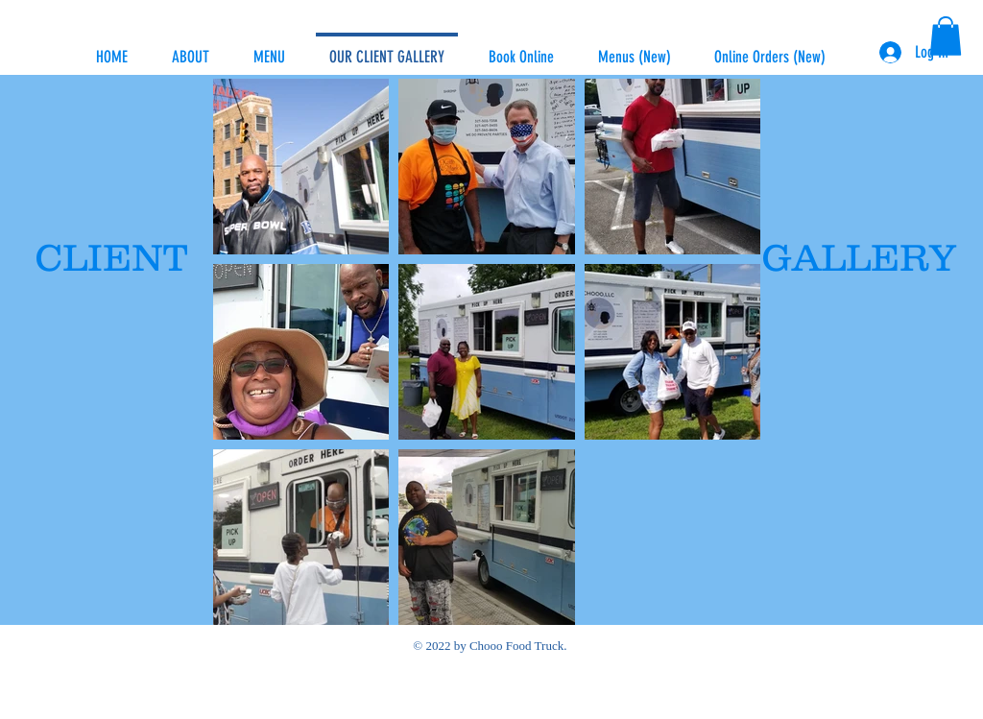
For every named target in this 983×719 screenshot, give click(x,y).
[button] (945, 36)
